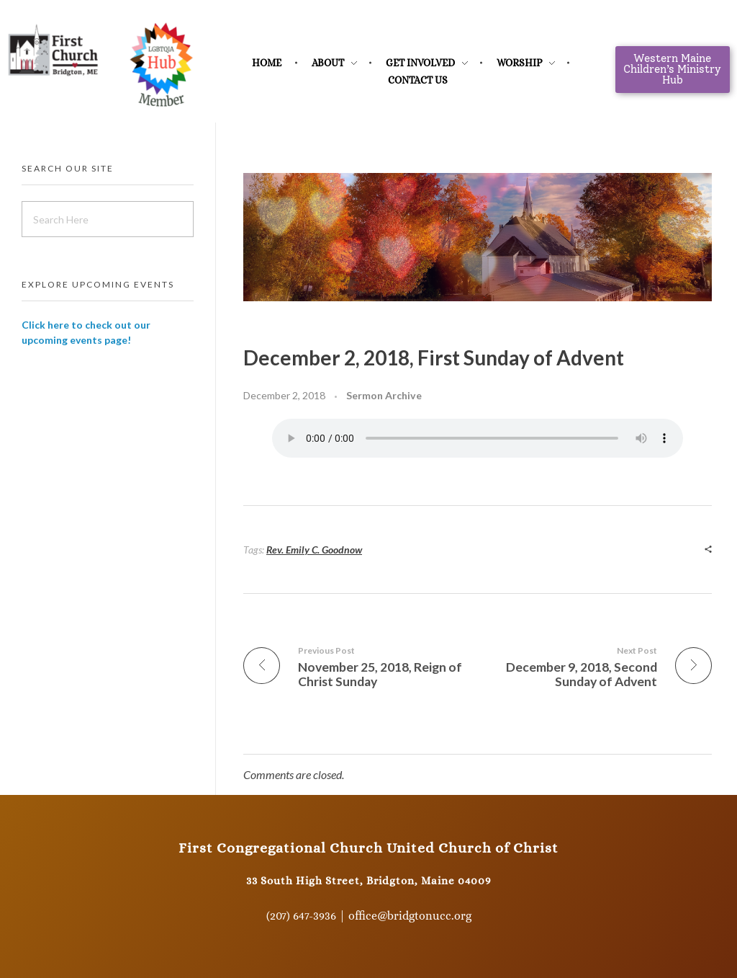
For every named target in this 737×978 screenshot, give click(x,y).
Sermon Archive (384, 395)
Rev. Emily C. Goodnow (314, 549)
